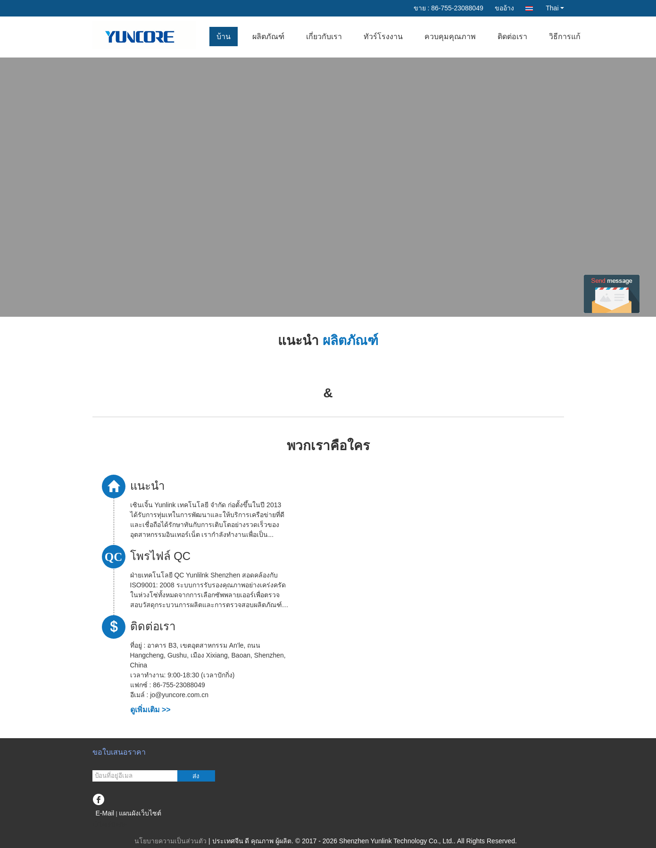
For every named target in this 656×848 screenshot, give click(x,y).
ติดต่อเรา (512, 37)
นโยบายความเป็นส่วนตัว (170, 841)
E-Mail (105, 813)
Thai (555, 8)
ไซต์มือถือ (109, 825)
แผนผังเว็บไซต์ (140, 813)
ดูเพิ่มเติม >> (150, 710)
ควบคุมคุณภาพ (450, 37)
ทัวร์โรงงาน (383, 37)
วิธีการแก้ (565, 37)
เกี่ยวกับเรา (324, 37)
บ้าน (223, 37)
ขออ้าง (504, 8)
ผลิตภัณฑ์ (268, 37)
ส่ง (195, 776)
